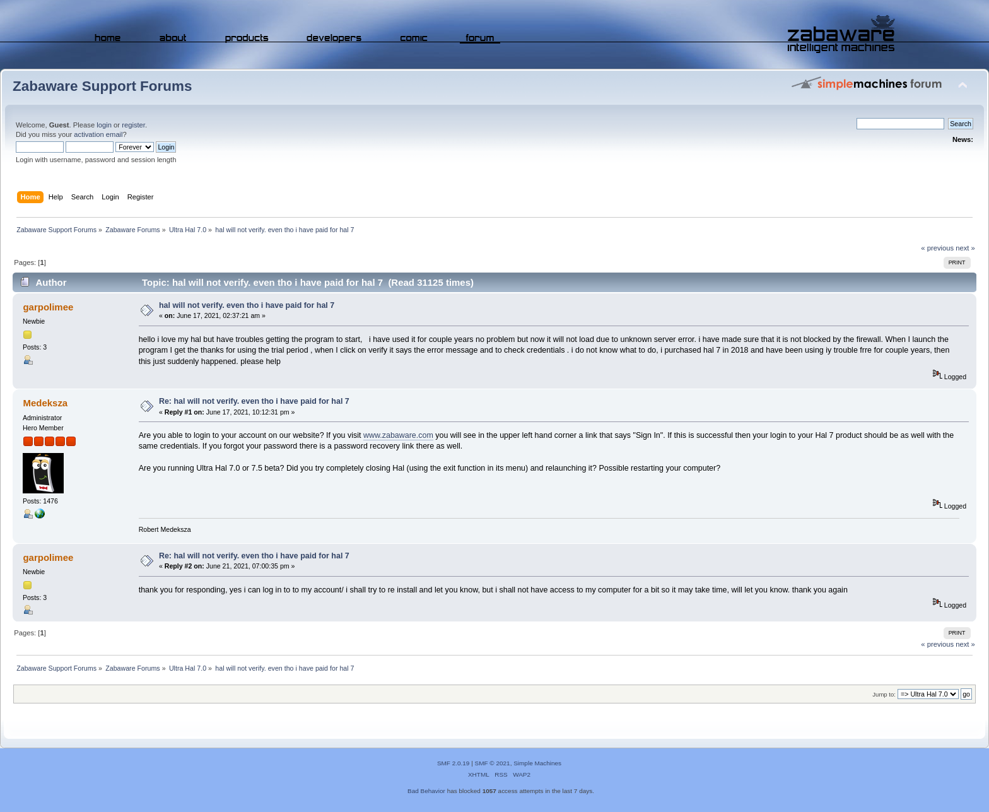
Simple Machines (537, 763)
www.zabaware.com (398, 435)
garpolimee (48, 307)
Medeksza (45, 402)
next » (965, 248)
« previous (937, 248)
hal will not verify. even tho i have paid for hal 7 (246, 305)
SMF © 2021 (492, 763)
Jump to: (884, 694)
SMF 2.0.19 (453, 763)
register (133, 125)
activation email (98, 134)
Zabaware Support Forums (102, 86)
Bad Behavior (426, 790)
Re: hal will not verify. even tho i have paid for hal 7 (254, 401)
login (104, 125)
